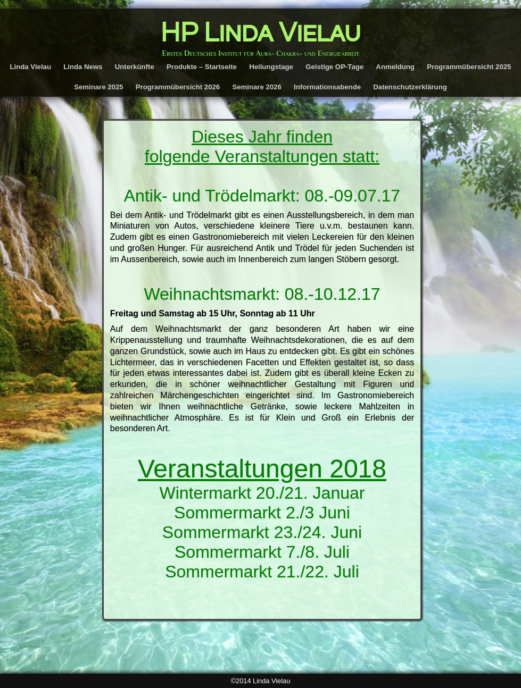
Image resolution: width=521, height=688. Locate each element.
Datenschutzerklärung (410, 87)
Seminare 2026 (256, 87)
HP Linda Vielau (261, 33)
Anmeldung (395, 67)
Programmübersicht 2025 (469, 67)
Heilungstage (271, 67)
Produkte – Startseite (202, 67)
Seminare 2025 (98, 87)
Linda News (82, 67)
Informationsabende (327, 87)
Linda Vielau (30, 67)
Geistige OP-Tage (334, 67)
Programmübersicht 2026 (178, 87)
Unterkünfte (134, 67)
